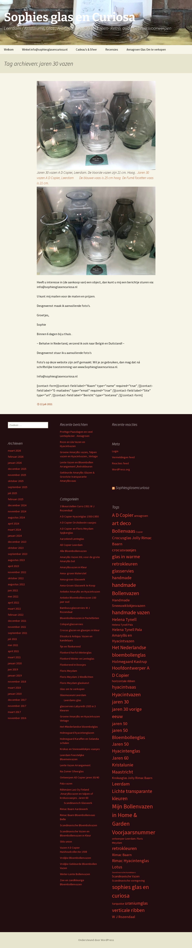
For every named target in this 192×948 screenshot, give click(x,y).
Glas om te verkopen (72, 689)
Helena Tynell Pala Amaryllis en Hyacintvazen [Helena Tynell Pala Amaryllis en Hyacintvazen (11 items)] (127, 635)
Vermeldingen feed (123, 457)
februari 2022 (15, 614)
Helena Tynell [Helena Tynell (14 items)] (124, 619)
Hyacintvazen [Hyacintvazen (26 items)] (126, 694)
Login (115, 451)
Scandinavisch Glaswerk (78, 803)
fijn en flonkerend (70, 646)
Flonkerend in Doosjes (73, 664)
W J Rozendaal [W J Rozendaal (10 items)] (123, 916)
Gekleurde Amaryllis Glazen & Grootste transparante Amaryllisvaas (77, 477)
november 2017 (17, 706)
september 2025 (17, 487)
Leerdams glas (72, 700)
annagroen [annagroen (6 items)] (141, 516)
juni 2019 (13, 669)
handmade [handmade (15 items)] (121, 577)
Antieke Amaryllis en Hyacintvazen (80, 591)
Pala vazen (66, 783)
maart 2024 (14, 529)
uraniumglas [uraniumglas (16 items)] (136, 903)
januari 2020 (15, 663)
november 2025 (17, 475)
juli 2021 (12, 639)
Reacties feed (120, 463)
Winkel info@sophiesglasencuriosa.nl (44, 49)
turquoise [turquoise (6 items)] (118, 903)
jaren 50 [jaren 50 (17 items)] (119, 723)
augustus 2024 (16, 517)
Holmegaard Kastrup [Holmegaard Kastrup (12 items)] (129, 661)
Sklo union (66, 841)
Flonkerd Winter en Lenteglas (77, 658)
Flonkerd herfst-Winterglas (76, 652)
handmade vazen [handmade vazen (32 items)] (131, 612)
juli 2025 (12, 493)
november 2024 (17, 511)
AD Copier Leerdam (71, 545)
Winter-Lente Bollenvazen (75, 874)
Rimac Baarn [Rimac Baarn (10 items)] (122, 855)
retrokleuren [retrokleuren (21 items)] (124, 848)
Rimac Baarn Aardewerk (74, 809)
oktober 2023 (16, 548)
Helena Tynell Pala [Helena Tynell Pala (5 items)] (122, 624)
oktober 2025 (16, 481)
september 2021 (17, 633)
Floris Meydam (68, 671)
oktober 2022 (16, 578)
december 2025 (17, 469)
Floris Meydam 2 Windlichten (76, 677)
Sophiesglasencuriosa (132, 487)
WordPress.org (121, 469)
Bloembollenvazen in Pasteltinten (79, 618)
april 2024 (13, 523)
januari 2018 (15, 693)
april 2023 (13, 566)
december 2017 (17, 700)
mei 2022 (13, 596)
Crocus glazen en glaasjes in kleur (80, 630)
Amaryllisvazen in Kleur (73, 567)
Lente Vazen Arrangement (75, 765)
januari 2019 (15, 675)
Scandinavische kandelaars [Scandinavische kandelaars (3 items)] (124, 872)
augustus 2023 (16, 560)
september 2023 (17, 554)
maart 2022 (14, 608)
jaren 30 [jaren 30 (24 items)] (120, 702)
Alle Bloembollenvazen (73, 551)
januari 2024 (15, 535)
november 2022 (17, 572)
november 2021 (17, 627)
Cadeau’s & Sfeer (86, 49)
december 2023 (17, 542)
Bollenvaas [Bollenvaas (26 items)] (123, 531)
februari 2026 (15, 456)
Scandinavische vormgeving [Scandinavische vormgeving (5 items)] (128, 880)
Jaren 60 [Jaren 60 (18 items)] (120, 758)
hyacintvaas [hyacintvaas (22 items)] (124, 687)
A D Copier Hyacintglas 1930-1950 (79, 516)
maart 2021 (14, 657)
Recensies (111, 49)
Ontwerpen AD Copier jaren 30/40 (79, 777)
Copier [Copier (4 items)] (139, 531)
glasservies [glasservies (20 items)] (123, 571)
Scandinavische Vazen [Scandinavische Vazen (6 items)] (126, 876)
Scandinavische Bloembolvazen (78, 825)
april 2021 (13, 651)
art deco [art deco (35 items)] (121, 523)
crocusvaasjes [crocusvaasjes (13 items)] (124, 550)
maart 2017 (14, 712)
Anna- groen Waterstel (73, 573)
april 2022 (13, 602)
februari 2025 (15, 499)
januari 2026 (15, 462)
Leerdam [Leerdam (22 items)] (121, 784)
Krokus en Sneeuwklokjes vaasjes (80, 749)
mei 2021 (13, 645)
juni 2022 (13, 590)
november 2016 (17, 718)
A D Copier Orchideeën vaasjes (78, 522)
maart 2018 (14, 687)
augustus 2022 (16, 584)
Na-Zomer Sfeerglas (72, 771)
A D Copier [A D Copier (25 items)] (122, 515)
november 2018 (17, 681)
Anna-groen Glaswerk (72, 579)
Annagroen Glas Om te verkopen (146, 49)
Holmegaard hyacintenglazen (77, 732)
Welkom (9, 49)
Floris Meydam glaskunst (74, 683)
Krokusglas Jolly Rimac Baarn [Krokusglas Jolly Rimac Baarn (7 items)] (132, 778)
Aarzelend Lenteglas (72, 539)
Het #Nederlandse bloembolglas (79, 726)
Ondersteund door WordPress (96, 940)
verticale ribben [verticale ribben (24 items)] (128, 910)
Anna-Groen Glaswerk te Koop (77, 585)
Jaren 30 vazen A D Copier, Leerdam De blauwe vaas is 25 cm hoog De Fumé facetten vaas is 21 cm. (95, 177)
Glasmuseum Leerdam (73, 695)
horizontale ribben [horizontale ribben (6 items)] (123, 681)
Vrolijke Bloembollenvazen (75, 858)
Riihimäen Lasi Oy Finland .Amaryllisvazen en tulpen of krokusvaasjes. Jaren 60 (76, 794)
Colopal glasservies (71, 624)
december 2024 (17, 505)
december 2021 (17, 621)
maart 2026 (14, 450)
